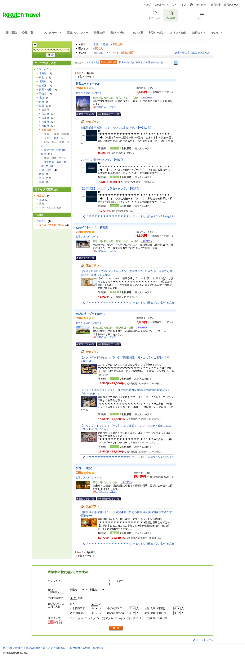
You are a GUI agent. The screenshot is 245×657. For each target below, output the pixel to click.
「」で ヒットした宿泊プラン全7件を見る (130, 216)
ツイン (121, 618)
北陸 (41, 97)
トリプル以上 (137, 618)
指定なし (98, 52)
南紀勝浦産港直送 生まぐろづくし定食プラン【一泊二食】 (116, 127)
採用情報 (75, 647)
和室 (152, 618)
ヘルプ (147, 4)
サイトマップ (179, 4)
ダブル (109, 618)
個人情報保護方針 (35, 647)
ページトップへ (204, 640)
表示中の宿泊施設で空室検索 (193, 52)
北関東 (43, 81)
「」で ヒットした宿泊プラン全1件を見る (130, 302)
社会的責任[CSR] (57, 647)
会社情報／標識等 (13, 647)
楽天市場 (215, 4)
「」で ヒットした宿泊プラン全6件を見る (130, 457)
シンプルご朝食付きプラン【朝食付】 (103, 159)
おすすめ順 (92, 62)
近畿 (105, 44)
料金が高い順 (126, 62)
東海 (41, 101)
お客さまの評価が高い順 (149, 62)
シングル (78, 618)
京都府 (45, 113)
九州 (41, 178)
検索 (116, 628)
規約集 (86, 647)
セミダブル (94, 618)
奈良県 (45, 125)
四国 (41, 174)
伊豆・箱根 (45, 89)
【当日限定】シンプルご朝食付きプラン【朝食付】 (111, 188)
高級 (41, 199)
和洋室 (163, 618)
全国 (95, 44)
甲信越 (43, 93)
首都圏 (43, 85)
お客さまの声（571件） (89, 93)
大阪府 (45, 117)
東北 (41, 77)
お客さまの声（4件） (87, 236)
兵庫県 (45, 121)
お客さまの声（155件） (89, 477)
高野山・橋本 (51, 137)
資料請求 (98, 647)
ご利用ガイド (161, 4)
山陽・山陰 (45, 170)
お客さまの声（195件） (89, 322)
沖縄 (41, 182)
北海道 (43, 73)
